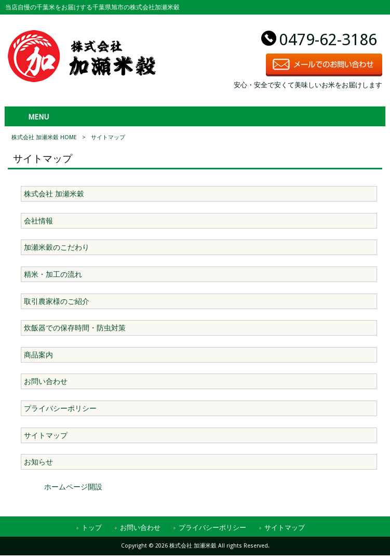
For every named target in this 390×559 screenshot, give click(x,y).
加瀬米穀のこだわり (56, 247)
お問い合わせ (46, 381)
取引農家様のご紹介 (56, 301)
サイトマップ (46, 435)
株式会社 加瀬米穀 (54, 194)
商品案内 (38, 355)
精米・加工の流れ (53, 274)
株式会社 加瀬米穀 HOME (44, 137)
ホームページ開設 (73, 487)
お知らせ (38, 462)
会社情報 (38, 221)
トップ (92, 527)
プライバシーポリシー (60, 408)
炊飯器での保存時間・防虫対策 (75, 328)
